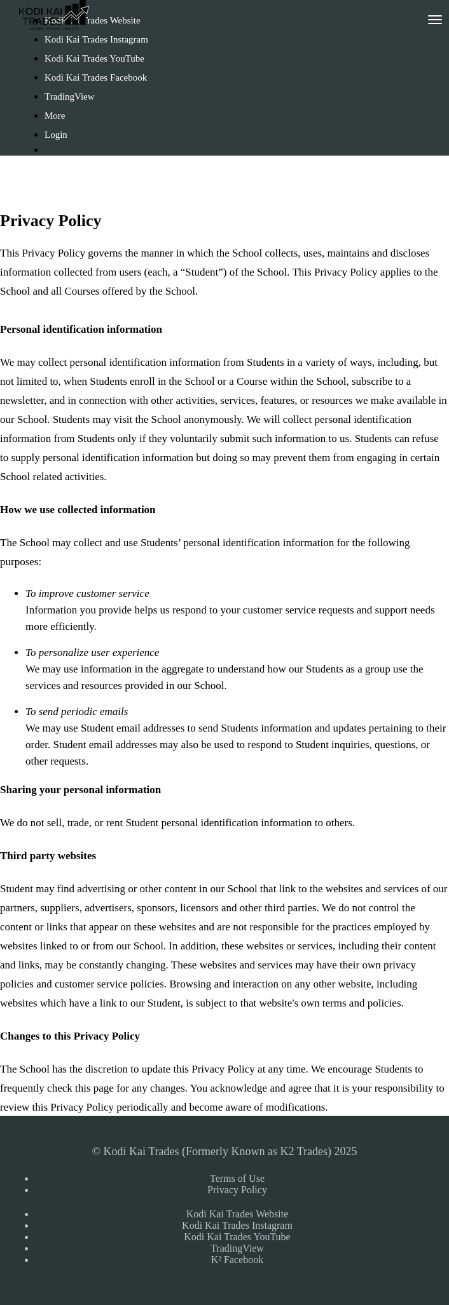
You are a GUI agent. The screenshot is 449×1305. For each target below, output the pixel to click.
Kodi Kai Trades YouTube (94, 58)
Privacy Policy (237, 1189)
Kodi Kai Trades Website (237, 1213)
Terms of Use (237, 1178)
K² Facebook (237, 1259)
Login (56, 135)
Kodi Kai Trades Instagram (96, 39)
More (56, 115)
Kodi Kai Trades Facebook (96, 77)
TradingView (70, 96)
